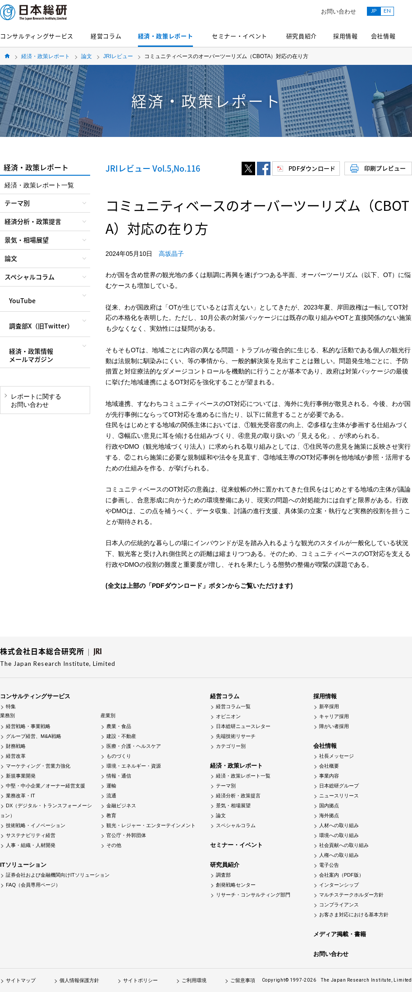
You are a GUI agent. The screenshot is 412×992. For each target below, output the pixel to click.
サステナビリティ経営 (30, 835)
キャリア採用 (334, 716)
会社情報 (383, 36)
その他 (113, 845)
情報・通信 (118, 775)
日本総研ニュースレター (243, 726)
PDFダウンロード (311, 168)
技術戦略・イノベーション (35, 825)
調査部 (223, 875)
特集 (11, 706)
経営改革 (16, 756)
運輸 (111, 785)
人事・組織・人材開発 (30, 845)
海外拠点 (329, 815)
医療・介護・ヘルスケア (133, 746)
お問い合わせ (338, 11)
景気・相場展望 (233, 805)
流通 (111, 795)
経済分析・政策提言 (238, 795)
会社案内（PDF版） (341, 875)
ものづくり (118, 756)
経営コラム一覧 (233, 706)
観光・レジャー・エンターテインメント (151, 825)
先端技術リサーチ (236, 736)
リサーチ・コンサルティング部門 (253, 894)
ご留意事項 (242, 980)
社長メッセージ (336, 756)
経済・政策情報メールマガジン (31, 355)
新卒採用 (329, 706)
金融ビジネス (121, 805)
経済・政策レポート (165, 36)
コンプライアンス (339, 904)
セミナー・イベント (239, 36)
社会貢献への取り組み (344, 845)
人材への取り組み (339, 825)
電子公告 (329, 865)
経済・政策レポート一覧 (39, 185)
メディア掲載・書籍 (339, 934)
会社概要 (329, 766)
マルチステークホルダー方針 (351, 894)
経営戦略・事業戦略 (28, 726)
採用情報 (345, 36)
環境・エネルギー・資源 (133, 766)
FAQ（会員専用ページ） (33, 884)
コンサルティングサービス (36, 36)
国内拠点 (329, 805)
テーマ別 (226, 785)
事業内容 (329, 775)
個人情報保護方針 (79, 980)
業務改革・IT (20, 795)
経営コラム (106, 36)
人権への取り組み (339, 855)
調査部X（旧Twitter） (41, 325)
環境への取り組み (339, 835)
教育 (111, 815)
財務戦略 (16, 746)
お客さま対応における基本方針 (354, 914)
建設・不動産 (121, 736)
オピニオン (228, 716)
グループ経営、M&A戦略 (33, 736)
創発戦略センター (236, 884)
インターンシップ (339, 884)
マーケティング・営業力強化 (38, 766)
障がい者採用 (334, 726)
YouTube (22, 300)
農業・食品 (118, 726)
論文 (86, 56)
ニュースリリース (339, 795)
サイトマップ (21, 980)
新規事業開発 (21, 775)
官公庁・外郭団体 (126, 835)
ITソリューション (23, 864)
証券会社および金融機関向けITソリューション (58, 875)
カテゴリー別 (231, 746)
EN (387, 10)
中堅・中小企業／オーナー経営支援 (45, 785)
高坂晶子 (171, 253)
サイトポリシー (140, 980)
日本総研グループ (339, 785)
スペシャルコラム (236, 825)
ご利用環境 (194, 980)
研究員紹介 (301, 36)
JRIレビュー (118, 56)
